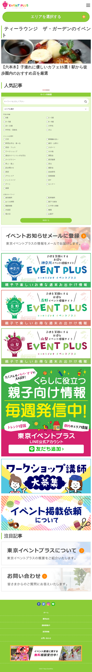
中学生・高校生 (10, 130)
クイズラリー (10, 160)
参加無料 (8, 198)
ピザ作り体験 (52, 206)
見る (49, 164)
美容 (6, 172)
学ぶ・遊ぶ (9, 164)
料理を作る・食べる (12, 143)
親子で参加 (51, 202)
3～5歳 (7, 122)
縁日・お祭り (52, 143)
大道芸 (7, 210)
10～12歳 (8, 126)
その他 (49, 151)
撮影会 (49, 168)
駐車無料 (50, 198)
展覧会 (49, 155)
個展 (6, 188)
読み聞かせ (9, 168)
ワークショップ (10, 151)
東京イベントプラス (15, 5)
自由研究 (50, 172)
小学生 (49, 126)
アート (7, 184)
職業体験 (8, 206)
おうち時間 (9, 202)
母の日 (7, 214)
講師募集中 (46, 625)
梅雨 (49, 210)
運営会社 (46, 619)
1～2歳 (50, 118)
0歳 (6, 118)
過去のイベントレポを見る (15, 155)
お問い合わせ (46, 638)
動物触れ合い (52, 139)
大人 (49, 130)
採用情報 (46, 632)
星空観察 (50, 160)
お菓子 (49, 214)
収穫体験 (50, 176)
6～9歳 (50, 122)
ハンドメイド (10, 180)
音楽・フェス (10, 147)
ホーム (46, 612)
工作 (6, 139)
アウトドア (9, 176)
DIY (48, 180)
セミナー (50, 184)
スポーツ (50, 147)
